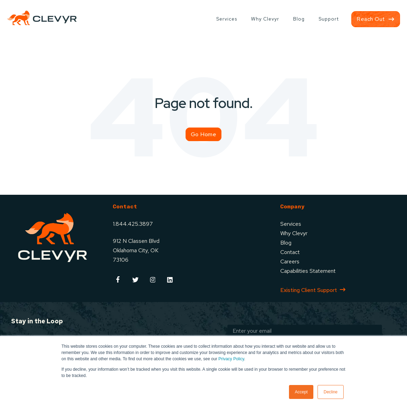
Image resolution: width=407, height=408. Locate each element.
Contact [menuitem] (290, 252)
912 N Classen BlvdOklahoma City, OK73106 (136, 250)
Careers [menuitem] (289, 261)
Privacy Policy (231, 358)
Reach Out (371, 19)
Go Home (204, 134)
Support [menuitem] (329, 19)
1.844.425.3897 (133, 224)
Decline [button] (330, 392)
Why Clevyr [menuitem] (265, 19)
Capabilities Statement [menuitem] (308, 271)
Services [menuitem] (226, 19)
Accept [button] (301, 392)
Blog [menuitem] (299, 19)
